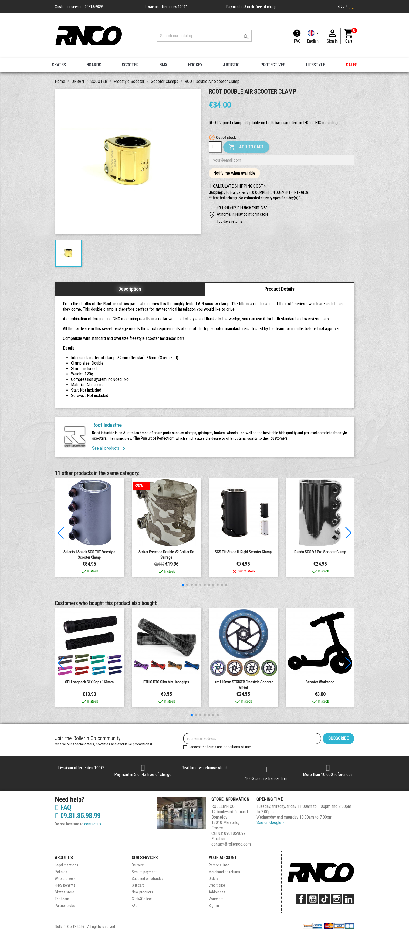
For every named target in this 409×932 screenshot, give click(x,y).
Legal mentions (66, 865)
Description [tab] (129, 289)
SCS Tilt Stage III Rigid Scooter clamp (243, 552)
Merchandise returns (224, 872)
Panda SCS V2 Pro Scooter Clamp (320, 552)
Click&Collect (142, 899)
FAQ (297, 41)
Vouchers (216, 899)
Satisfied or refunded (148, 878)
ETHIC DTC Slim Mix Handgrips (166, 682)
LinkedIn (348, 899)
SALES (351, 64)
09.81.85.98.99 (77, 816)
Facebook (301, 899)
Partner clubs (65, 905)
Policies (61, 872)
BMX (163, 64)
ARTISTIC (231, 64)
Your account (223, 857)
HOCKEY (195, 64)
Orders (214, 878)
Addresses (217, 892)
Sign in (214, 905)
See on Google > (270, 822)
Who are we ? (65, 878)
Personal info (219, 865)
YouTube (312, 899)
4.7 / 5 (346, 6)
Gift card (138, 885)
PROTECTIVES (272, 64)
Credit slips (217, 885)
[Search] (204, 36)
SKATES (59, 64)
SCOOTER (130, 64)
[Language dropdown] (314, 36)
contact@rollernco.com (231, 844)
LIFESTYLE (315, 64)
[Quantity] (215, 147)
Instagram (336, 899)
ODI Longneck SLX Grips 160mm (89, 682)
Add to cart (246, 147)
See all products (109, 448)
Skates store (64, 892)
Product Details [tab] (279, 289)
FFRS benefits (65, 885)
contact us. (93, 824)
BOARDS (93, 64)
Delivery (138, 865)
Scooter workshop (320, 682)
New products (142, 892)
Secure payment (144, 872)
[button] (299, 198)
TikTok (324, 899)
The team (62, 899)
